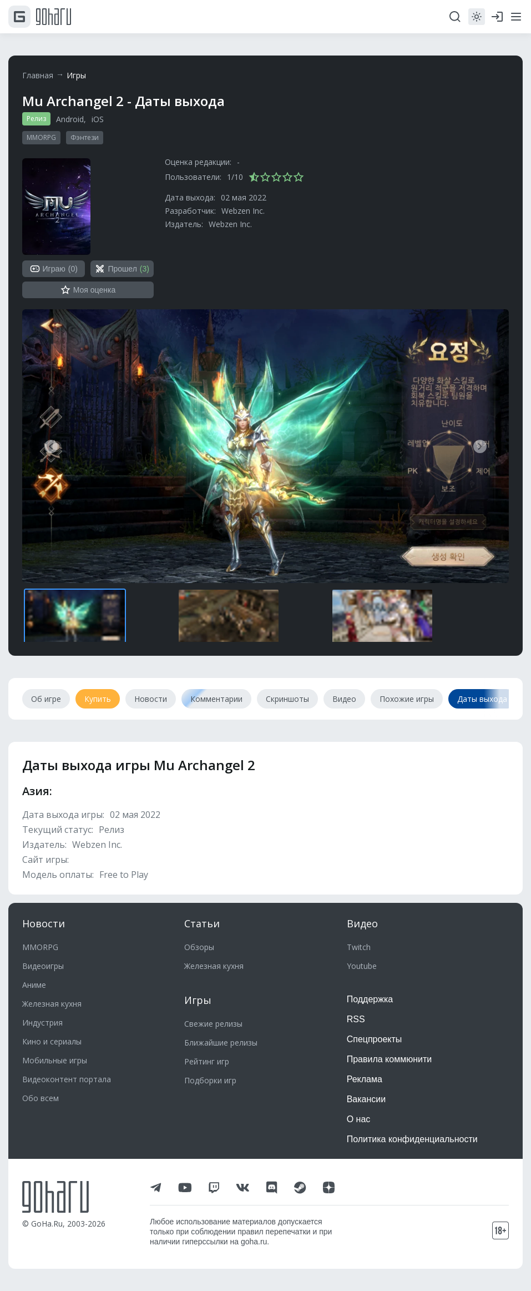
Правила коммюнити (389, 1059)
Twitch (359, 947)
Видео (362, 923)
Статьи (202, 923)
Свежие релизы (213, 1023)
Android (70, 119)
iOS (98, 119)
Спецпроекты (374, 1039)
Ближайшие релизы (220, 1042)
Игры (76, 75)
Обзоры (199, 947)
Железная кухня (52, 1003)
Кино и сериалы (52, 1041)
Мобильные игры (54, 1060)
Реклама (364, 1079)
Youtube (362, 966)
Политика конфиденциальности (412, 1139)
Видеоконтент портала (66, 1079)
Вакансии (366, 1099)
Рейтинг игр (206, 1061)
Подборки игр (210, 1080)
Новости (43, 923)
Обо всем (40, 1098)
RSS (356, 1019)
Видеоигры (43, 966)
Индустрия (42, 1022)
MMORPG (41, 137)
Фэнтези (84, 137)
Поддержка (370, 999)
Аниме (34, 984)
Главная (37, 75)
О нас (359, 1119)
